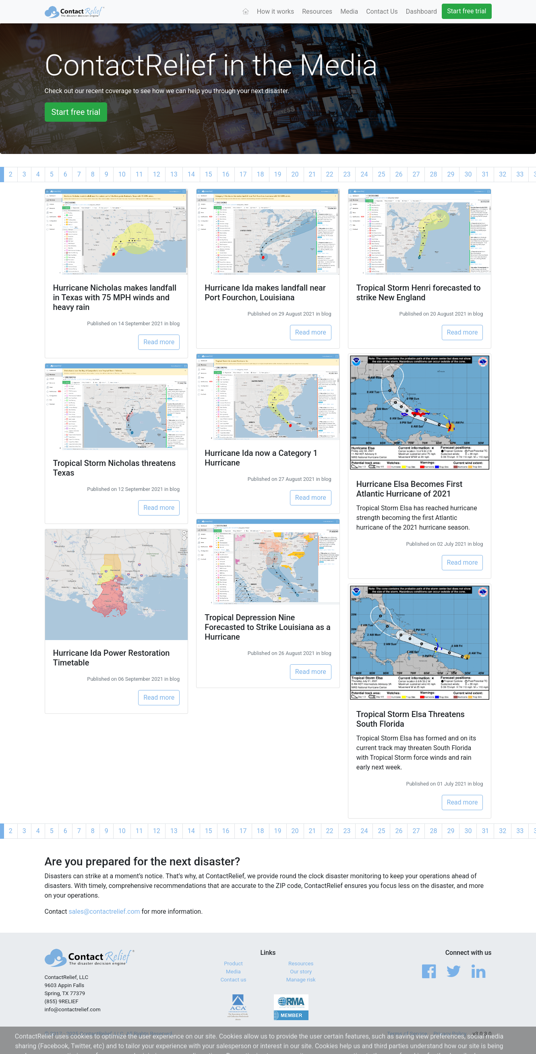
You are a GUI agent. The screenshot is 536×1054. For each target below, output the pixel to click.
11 (139, 174)
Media (349, 11)
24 (364, 174)
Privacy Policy (449, 1034)
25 (381, 174)
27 (416, 174)
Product (233, 963)
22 (329, 174)
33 (520, 174)
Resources (317, 11)
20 (295, 174)
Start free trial (466, 11)
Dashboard (421, 11)
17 (243, 174)
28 (433, 174)
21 (312, 174)
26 (398, 174)
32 (502, 174)
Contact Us (382, 11)
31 (485, 174)
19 (277, 174)
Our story (301, 972)
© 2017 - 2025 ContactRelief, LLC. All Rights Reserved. (109, 1034)
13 (174, 174)
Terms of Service (407, 1034)
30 (468, 174)
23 (347, 174)
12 (156, 174)
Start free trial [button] (76, 112)
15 (208, 174)
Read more (158, 342)
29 (450, 174)
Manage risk (301, 980)
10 (122, 174)
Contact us (233, 980)
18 (260, 174)
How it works (275, 11)
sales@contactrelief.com (104, 911)
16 (226, 174)
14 (191, 174)
